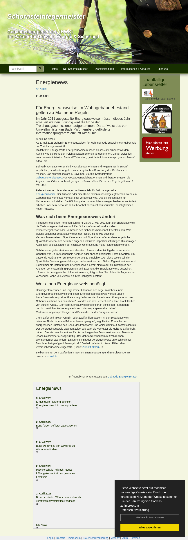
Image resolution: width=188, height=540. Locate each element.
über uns (163, 68)
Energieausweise (46, 194)
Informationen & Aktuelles (136, 68)
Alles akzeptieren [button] (150, 527)
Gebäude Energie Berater (122, 376)
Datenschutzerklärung (134, 510)
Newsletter (53, 356)
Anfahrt (115, 538)
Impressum (131, 505)
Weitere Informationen (150, 517)
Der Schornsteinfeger (76, 68)
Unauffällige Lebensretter (154, 82)
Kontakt (60, 538)
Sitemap (135, 538)
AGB (125, 538)
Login (50, 538)
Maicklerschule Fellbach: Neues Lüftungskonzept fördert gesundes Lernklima (55, 473)
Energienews (49, 388)
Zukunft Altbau (90, 347)
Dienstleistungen (105, 68)
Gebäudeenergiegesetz (49, 177)
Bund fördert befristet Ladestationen (56, 425)
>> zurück (41, 88)
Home (54, 68)
